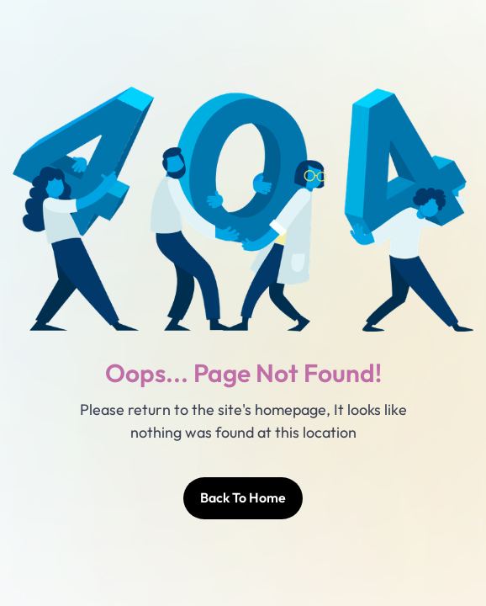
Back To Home (243, 497)
